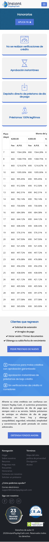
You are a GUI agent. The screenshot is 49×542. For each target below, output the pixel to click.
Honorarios (7, 471)
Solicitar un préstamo (11, 477)
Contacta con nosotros (12, 474)
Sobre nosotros (9, 458)
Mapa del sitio (33, 455)
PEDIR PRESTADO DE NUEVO (24, 349)
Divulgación (32, 461)
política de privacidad (36, 458)
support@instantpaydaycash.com (17, 490)
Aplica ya (24, 22)
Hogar (4, 455)
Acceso (30, 464)
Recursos (6, 461)
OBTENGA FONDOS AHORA (24, 435)
